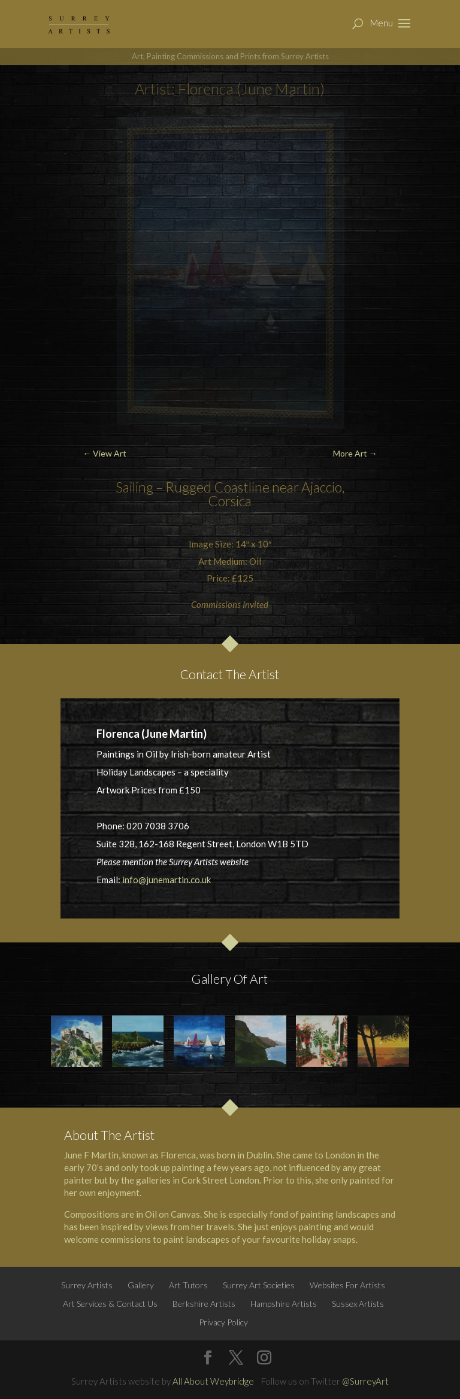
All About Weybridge (213, 1381)
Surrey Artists (87, 1285)
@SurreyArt (365, 1381)
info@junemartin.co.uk (166, 879)
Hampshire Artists (283, 1303)
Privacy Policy (223, 1322)
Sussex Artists (358, 1303)
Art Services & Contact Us (110, 1303)
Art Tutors (188, 1285)
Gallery (141, 1285)
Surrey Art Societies (259, 1285)
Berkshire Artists (203, 1303)
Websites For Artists (347, 1285)
